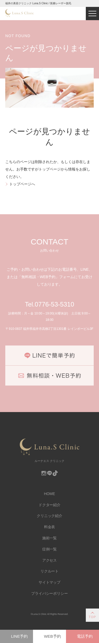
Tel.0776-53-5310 (49, 304)
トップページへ (22, 184)
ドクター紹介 (50, 505)
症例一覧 (49, 549)
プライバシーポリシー (49, 593)
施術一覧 (49, 538)
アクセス (49, 560)
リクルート (49, 571)
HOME (49, 494)
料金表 (49, 527)
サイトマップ (50, 582)
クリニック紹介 (50, 516)
